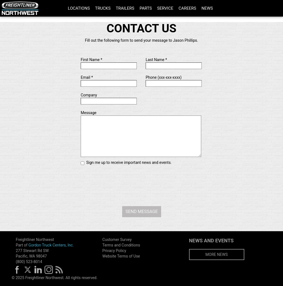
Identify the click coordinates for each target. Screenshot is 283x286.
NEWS (207, 8)
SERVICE (165, 8)
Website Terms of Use (121, 256)
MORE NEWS (216, 254)
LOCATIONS (79, 8)
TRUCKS (103, 8)
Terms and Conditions (121, 245)
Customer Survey (117, 239)
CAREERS (187, 8)
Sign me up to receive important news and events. (129, 162)
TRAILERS (125, 8)
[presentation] (141, 184)
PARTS (146, 8)
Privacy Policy (114, 250)
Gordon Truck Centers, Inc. (51, 245)
